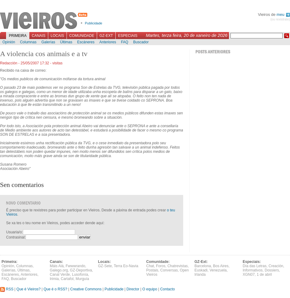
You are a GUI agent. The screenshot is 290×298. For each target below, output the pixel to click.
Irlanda (200, 274)
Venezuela (218, 270)
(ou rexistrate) (280, 19)
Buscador (141, 42)
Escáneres (86, 42)
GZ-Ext (106, 36)
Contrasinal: (16, 237)
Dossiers (272, 270)
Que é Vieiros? (28, 289)
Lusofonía (80, 274)
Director (132, 289)
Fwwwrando (75, 266)
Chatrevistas (177, 266)
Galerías (48, 42)
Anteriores (107, 42)
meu (283, 14)
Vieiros (44, 21)
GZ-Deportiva (81, 270)
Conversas (169, 270)
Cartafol (67, 279)
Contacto (167, 289)
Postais (152, 270)
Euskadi (201, 270)
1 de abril (264, 274)
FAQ (124, 42)
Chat (150, 266)
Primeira (18, 36)
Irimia (54, 279)
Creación (276, 266)
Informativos (253, 270)
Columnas (28, 42)
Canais (38, 36)
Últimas (66, 42)
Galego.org (59, 270)
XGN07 (249, 274)
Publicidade (93, 23)
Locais (57, 36)
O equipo (149, 289)
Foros (160, 266)
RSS (6, 289)
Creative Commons (86, 289)
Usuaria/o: (14, 232)
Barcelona (202, 266)
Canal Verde (60, 274)
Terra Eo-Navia (126, 266)
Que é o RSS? (55, 289)
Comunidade (81, 36)
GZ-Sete (105, 266)
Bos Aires (221, 266)
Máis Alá (56, 266)
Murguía (82, 279)
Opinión (8, 42)
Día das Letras (254, 266)
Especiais (127, 36)
